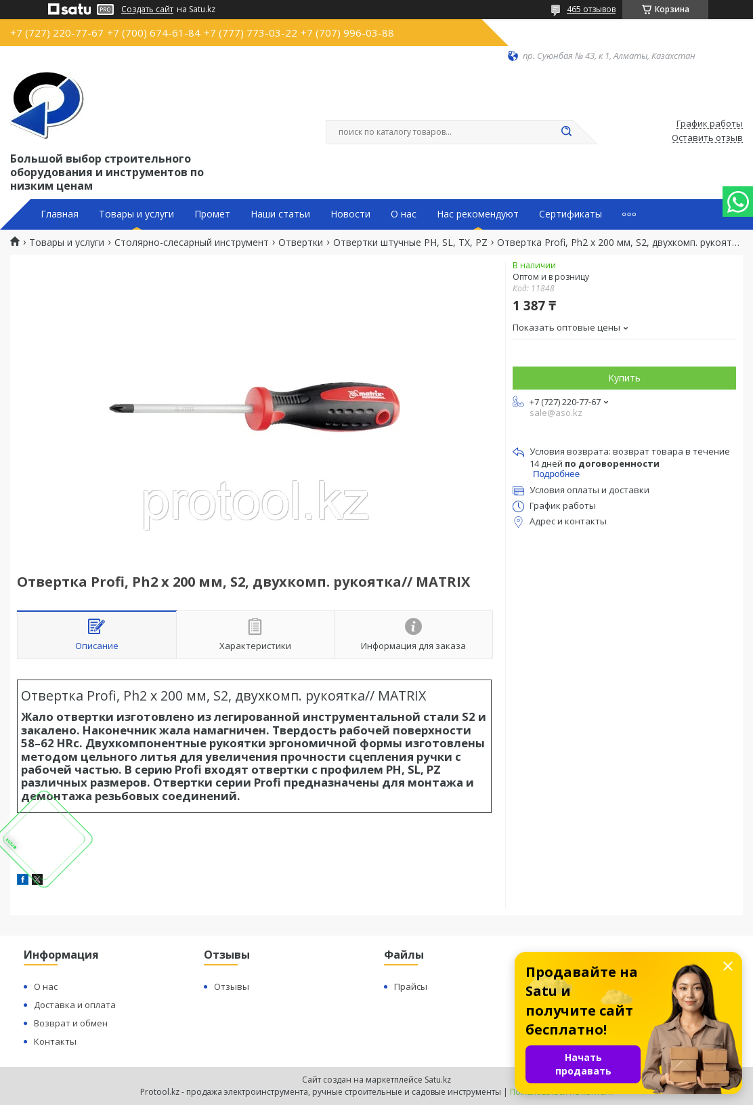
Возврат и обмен (71, 1023)
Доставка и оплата (75, 1005)
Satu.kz (438, 1079)
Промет (212, 214)
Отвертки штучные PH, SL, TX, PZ (410, 242)
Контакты (55, 1041)
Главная (60, 214)
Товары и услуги (136, 214)
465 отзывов (591, 9)
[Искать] (566, 132)
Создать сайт (147, 9)
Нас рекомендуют (478, 214)
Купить (624, 377)
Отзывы (231, 986)
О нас (403, 214)
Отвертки (300, 242)
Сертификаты (570, 214)
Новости (350, 214)
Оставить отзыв (707, 138)
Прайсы (410, 986)
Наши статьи (280, 214)
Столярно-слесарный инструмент (191, 242)
